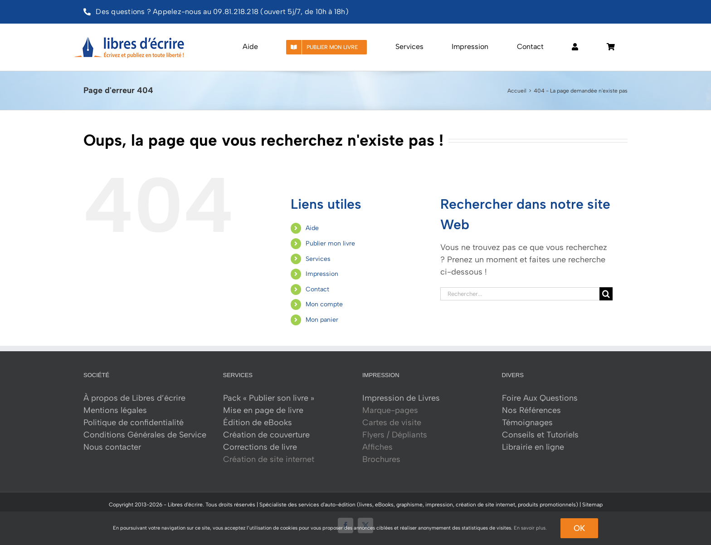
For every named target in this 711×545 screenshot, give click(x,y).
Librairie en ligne (533, 447)
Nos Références (531, 410)
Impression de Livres (401, 398)
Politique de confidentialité (133, 422)
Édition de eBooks (257, 422)
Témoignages (527, 422)
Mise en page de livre (263, 410)
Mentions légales (115, 410)
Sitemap (592, 504)
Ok (579, 528)
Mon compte (324, 304)
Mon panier (322, 320)
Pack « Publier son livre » (268, 398)
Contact (317, 289)
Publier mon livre (330, 243)
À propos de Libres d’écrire (134, 398)
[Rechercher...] (519, 293)
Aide (312, 228)
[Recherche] (606, 293)
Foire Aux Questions (540, 398)
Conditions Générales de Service (144, 435)
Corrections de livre (260, 447)
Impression (322, 274)
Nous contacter (112, 447)
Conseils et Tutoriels (540, 435)
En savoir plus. (530, 528)
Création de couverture (266, 435)
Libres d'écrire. (186, 504)
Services (318, 259)
